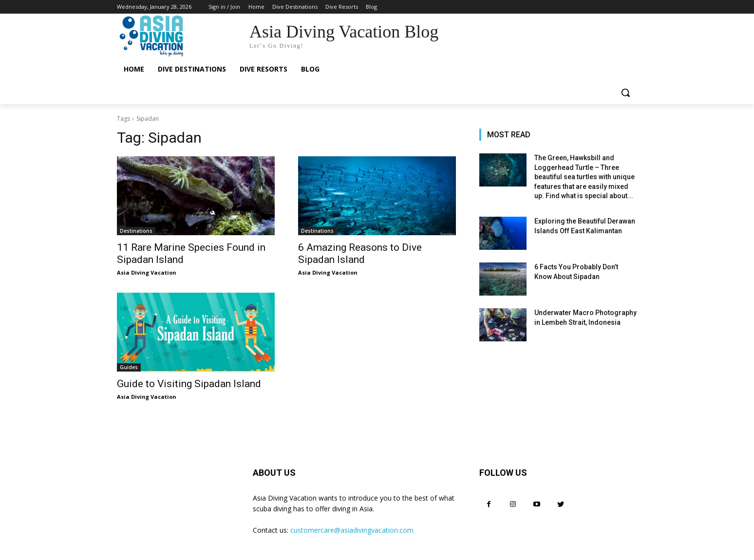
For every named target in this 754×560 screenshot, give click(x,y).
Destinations (136, 230)
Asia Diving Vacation (146, 272)
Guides (129, 367)
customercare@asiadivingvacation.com (352, 530)
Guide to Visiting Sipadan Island (189, 384)
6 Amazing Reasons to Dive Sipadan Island (360, 253)
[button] (625, 92)
